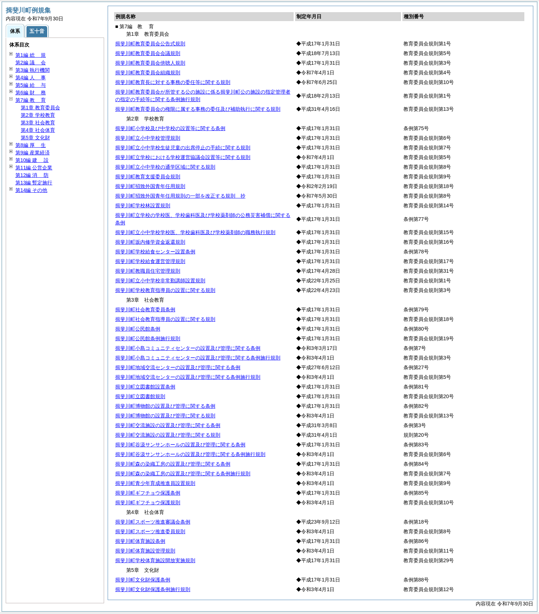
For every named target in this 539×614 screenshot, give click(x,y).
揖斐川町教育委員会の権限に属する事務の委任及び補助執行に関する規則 (197, 109)
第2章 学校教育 (38, 115)
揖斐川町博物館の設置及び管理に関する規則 (165, 416)
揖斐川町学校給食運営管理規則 (150, 261)
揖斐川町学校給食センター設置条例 (155, 251)
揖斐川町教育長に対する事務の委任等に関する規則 (172, 82)
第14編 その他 (31, 190)
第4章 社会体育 (38, 130)
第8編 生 (30, 145)
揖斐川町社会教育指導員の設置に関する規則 (165, 319)
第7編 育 (30, 100)
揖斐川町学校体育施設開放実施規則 (155, 560)
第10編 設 (32, 160)
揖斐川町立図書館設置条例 (145, 387)
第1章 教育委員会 (40, 107)
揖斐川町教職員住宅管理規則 (147, 271)
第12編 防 (32, 175)
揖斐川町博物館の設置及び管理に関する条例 (165, 406)
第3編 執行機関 (32, 70)
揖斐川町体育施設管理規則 (145, 551)
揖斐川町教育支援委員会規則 (147, 176)
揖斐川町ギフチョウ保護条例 (147, 493)
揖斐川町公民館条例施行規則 (147, 338)
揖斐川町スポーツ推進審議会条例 (152, 522)
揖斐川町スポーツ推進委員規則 (150, 531)
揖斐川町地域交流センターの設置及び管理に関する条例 (177, 367)
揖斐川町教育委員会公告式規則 (150, 43)
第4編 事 (30, 77)
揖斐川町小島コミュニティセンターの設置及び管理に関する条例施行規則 (197, 358)
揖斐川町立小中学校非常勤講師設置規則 (160, 280)
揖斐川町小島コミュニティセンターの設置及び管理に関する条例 (187, 348)
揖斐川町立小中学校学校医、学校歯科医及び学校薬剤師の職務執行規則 (195, 232)
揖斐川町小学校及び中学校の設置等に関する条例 (170, 128)
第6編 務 (30, 92)
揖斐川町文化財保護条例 (142, 580)
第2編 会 (30, 62)
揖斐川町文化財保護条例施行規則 (152, 589)
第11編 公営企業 (33, 167)
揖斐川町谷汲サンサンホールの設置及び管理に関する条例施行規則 (190, 454)
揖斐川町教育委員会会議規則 (147, 53)
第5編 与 (30, 85)
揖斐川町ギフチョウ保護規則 (147, 502)
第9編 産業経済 (32, 152)
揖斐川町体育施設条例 (140, 541)
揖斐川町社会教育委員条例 (145, 309)
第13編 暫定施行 (33, 182)
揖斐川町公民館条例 (137, 329)
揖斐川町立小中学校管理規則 (147, 138)
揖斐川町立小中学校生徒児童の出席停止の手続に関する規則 (182, 147)
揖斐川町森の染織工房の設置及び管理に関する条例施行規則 (182, 473)
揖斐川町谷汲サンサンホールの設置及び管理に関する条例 (180, 444)
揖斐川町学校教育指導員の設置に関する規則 (165, 290)
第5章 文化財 (35, 137)
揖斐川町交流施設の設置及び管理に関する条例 (167, 425)
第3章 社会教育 (38, 122)
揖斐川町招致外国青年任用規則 (150, 186)
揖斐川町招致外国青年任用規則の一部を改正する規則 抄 (180, 196)
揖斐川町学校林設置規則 (142, 205)
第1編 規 (30, 55)
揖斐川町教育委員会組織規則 (147, 72)
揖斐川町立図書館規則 (140, 396)
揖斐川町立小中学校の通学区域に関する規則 (165, 167)
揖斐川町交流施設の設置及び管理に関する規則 (167, 435)
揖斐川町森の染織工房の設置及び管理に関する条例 (172, 464)
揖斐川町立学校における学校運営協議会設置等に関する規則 (182, 157)
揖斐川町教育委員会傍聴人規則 (150, 63)
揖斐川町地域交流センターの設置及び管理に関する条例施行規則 (187, 377)
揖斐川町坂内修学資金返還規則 (150, 242)
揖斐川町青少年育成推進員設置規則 (155, 483)
